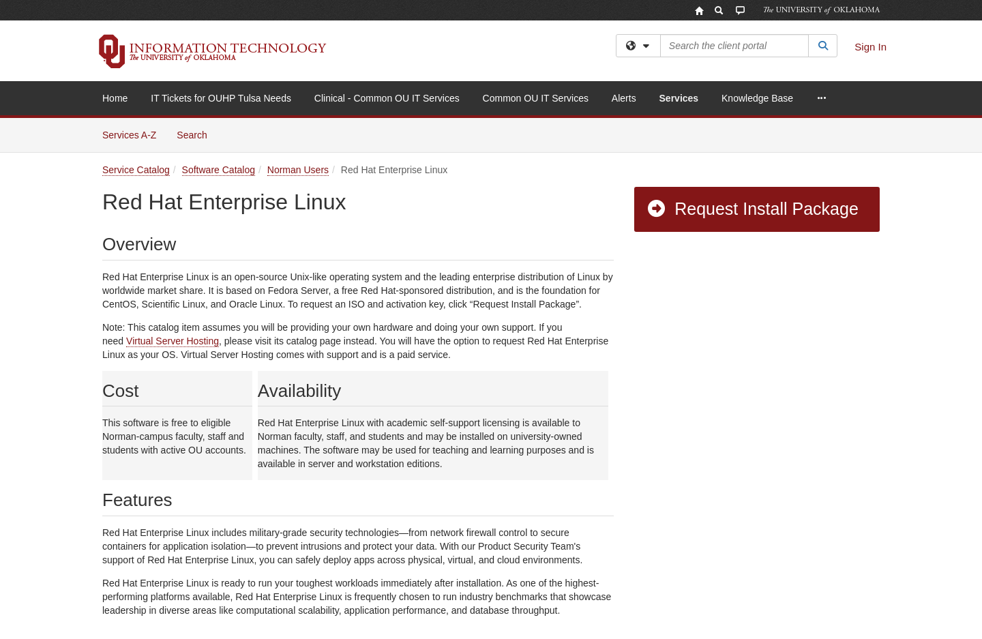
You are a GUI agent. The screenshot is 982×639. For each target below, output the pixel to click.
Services (679, 98)
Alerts (624, 98)
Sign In (870, 47)
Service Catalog (136, 169)
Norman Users (298, 169)
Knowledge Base (757, 98)
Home (115, 98)
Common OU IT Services (536, 98)
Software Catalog (218, 169)
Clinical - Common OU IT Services (387, 98)
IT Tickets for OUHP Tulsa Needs (221, 98)
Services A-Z (129, 135)
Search (197, 134)
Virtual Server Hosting (172, 341)
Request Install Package (752, 208)
